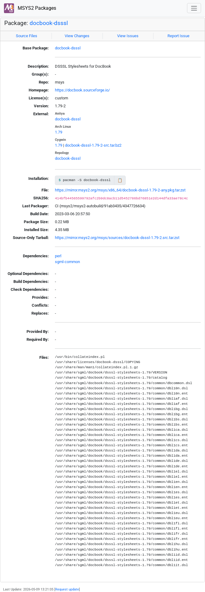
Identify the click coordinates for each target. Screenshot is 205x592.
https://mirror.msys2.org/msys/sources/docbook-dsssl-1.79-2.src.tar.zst (117, 237)
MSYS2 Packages (30, 8)
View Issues (127, 36)
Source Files (26, 36)
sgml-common (67, 261)
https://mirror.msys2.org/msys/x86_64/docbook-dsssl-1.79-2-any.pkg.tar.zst (120, 190)
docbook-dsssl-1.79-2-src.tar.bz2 (93, 145)
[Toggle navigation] (194, 8)
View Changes (77, 36)
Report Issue (178, 36)
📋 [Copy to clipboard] (119, 180)
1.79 (58, 132)
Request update (67, 589)
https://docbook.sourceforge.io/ (82, 90)
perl (58, 256)
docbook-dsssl (49, 23)
